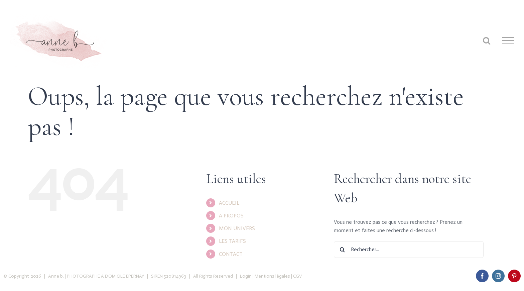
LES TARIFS (232, 241)
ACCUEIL (229, 203)
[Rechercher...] (408, 249)
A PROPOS (231, 215)
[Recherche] (342, 249)
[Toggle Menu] (508, 40)
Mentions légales (272, 276)
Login (246, 276)
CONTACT (231, 254)
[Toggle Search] (486, 40)
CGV (297, 276)
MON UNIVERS (237, 228)
